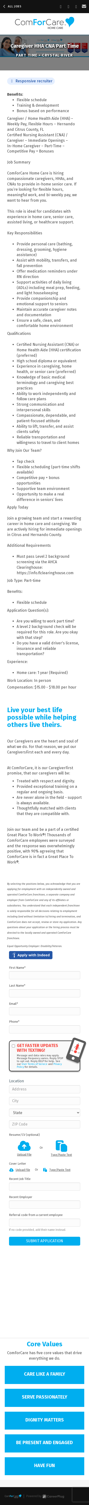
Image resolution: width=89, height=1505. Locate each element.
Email (13, 1003)
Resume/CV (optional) (24, 1135)
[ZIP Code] (44, 1124)
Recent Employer (20, 1197)
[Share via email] (84, 6)
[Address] (44, 1089)
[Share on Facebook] (61, 7)
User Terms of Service (34, 1064)
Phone (14, 1021)
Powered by (45, 1496)
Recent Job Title (20, 1179)
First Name (17, 967)
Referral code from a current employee (36, 1215)
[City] (44, 1101)
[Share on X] (76, 7)
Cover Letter (17, 1163)
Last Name (17, 985)
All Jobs (12, 6)
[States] (44, 1113)
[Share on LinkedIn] (68, 7)
